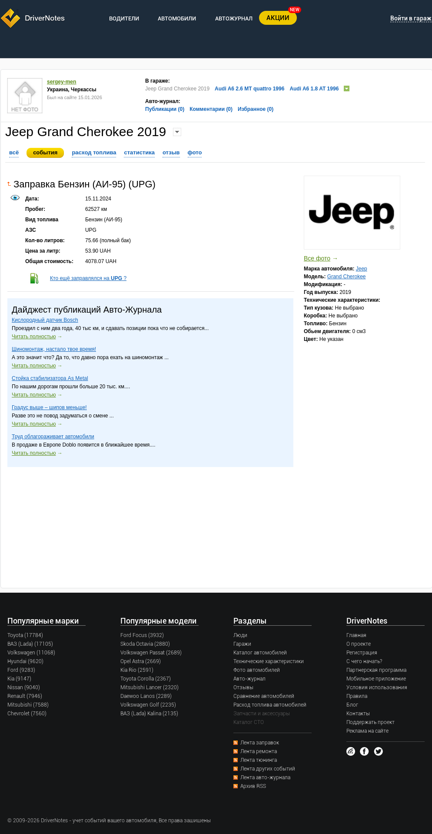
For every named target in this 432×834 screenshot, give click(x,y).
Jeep (361, 269)
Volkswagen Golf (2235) (148, 705)
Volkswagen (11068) (31, 653)
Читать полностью (34, 337)
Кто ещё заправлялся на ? (88, 278)
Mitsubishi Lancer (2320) (149, 687)
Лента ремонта (258, 751)
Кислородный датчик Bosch (45, 320)
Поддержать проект (370, 722)
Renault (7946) (24, 696)
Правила (356, 696)
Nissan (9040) (23, 687)
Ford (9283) (21, 670)
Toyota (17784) (25, 635)
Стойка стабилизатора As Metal (50, 378)
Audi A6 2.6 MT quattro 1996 (249, 88)
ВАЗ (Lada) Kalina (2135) (149, 714)
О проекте (358, 644)
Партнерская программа (376, 670)
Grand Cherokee (346, 277)
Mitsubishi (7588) (28, 705)
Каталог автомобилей (260, 653)
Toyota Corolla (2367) (145, 679)
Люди (240, 635)
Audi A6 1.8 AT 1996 (314, 88)
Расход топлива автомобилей (269, 705)
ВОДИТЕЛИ (124, 18)
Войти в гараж (411, 18)
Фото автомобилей (256, 670)
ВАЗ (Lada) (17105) (30, 644)
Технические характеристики (268, 661)
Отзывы (243, 687)
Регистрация (361, 653)
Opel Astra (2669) (140, 661)
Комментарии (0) (211, 109)
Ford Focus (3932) (142, 635)
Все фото (317, 258)
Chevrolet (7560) (27, 714)
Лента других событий (267, 769)
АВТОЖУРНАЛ (234, 18)
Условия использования (376, 687)
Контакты (358, 714)
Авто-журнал (249, 679)
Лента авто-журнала (265, 777)
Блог (352, 705)
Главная (356, 635)
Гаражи (242, 644)
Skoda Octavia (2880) (145, 644)
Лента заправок (259, 743)
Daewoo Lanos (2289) (146, 696)
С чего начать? (364, 661)
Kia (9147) (19, 679)
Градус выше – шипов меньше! (49, 407)
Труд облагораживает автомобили (53, 437)
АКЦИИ (277, 18)
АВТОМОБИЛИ (177, 18)
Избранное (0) (255, 109)
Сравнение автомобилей (263, 696)
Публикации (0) (164, 109)
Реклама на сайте (367, 731)
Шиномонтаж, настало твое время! (54, 349)
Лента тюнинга (258, 760)
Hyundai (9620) (25, 661)
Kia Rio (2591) (136, 670)
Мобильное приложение (376, 679)
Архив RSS (253, 786)
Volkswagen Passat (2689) (151, 653)
